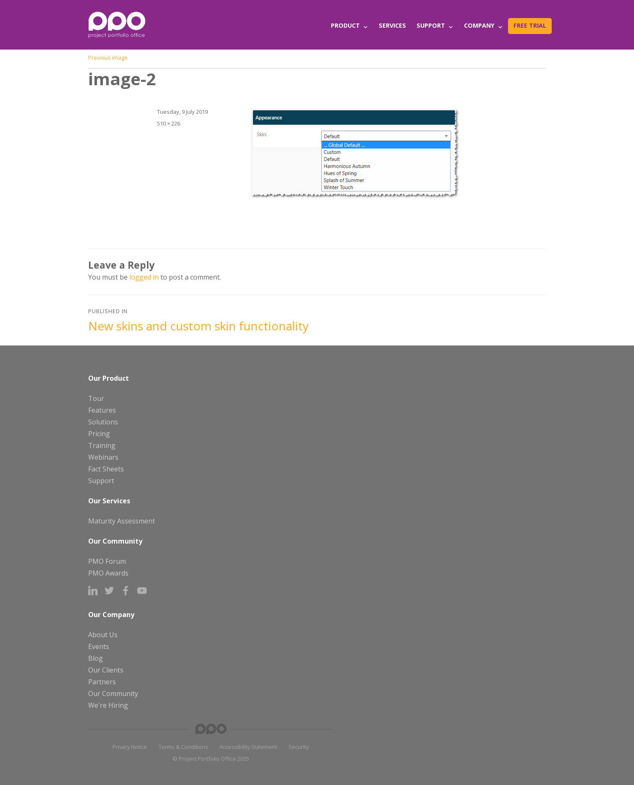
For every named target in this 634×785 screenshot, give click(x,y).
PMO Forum (107, 561)
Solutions (103, 422)
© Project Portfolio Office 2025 (211, 758)
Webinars (103, 457)
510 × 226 (168, 123)
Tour (96, 398)
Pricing (99, 433)
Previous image (108, 57)
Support (431, 25)
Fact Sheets (106, 469)
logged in (144, 277)
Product (345, 25)
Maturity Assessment (121, 521)
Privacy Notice (130, 747)
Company (479, 25)
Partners (102, 681)
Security (298, 747)
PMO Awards (108, 573)
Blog (95, 658)
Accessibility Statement (248, 747)
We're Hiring (108, 705)
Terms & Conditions (183, 747)
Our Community (113, 693)
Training (101, 445)
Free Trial (529, 25)
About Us (103, 634)
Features (102, 410)
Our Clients (105, 670)
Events (98, 646)
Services (392, 25)
